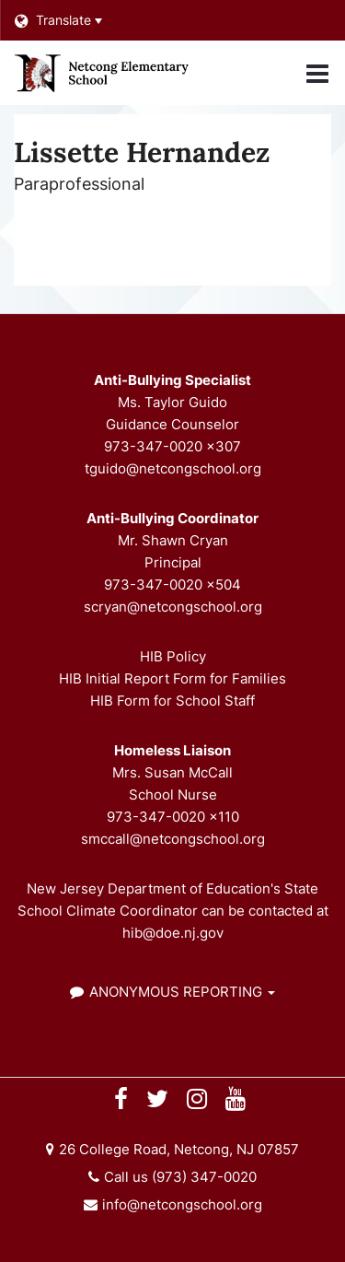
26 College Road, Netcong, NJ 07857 (179, 1149)
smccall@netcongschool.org (173, 838)
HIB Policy (173, 656)
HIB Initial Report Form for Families (172, 678)
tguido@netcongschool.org (173, 468)
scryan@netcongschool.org (173, 606)
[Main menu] (317, 73)
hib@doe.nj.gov (173, 932)
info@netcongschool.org (182, 1204)
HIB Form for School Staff (172, 700)
